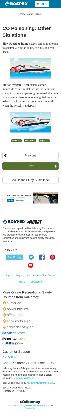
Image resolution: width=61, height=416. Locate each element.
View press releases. (24, 378)
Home (22, 281)
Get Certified (35, 281)
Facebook (42, 257)
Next (30, 166)
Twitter (31, 257)
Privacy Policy (43, 405)
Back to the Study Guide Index (30, 180)
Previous (30, 155)
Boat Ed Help (9, 357)
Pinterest (52, 257)
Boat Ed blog (14, 257)
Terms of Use (30, 408)
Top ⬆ (9, 275)
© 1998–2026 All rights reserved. (22, 405)
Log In (19, 275)
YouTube (30, 265)
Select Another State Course (40, 275)
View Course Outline (30, 14)
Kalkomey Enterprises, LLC (40, 383)
